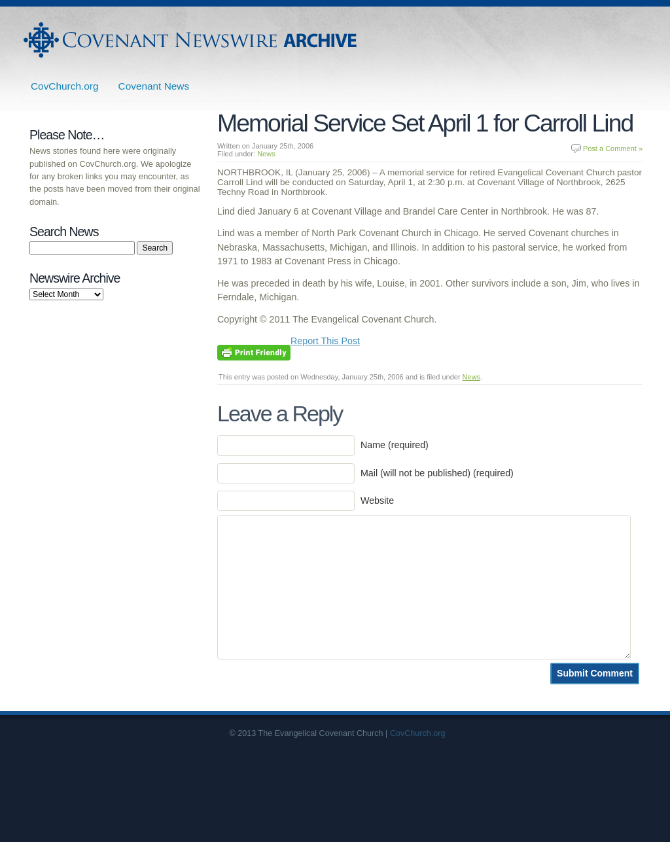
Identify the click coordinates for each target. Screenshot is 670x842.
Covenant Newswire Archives (191, 40)
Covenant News (154, 86)
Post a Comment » (613, 148)
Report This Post (325, 341)
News (266, 154)
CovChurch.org (65, 86)
